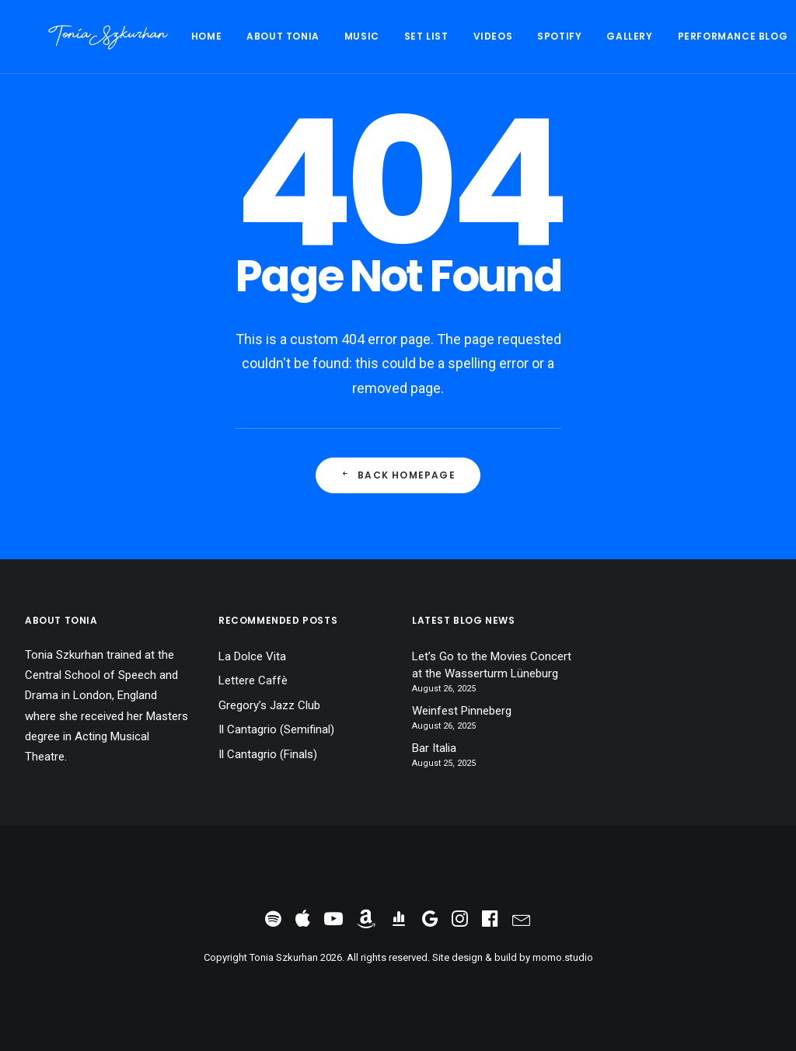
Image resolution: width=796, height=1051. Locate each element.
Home (160, 36)
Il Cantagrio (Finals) (267, 754)
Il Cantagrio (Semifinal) (276, 729)
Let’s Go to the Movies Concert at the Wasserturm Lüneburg (491, 665)
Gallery (583, 36)
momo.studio (562, 957)
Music (315, 36)
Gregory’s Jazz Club (269, 705)
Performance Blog (686, 36)
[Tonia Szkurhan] (85, 36)
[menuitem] (165, 36)
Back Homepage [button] (398, 475)
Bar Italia (434, 748)
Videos (446, 36)
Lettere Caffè (253, 680)
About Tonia (236, 36)
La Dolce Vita (252, 656)
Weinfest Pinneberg (461, 711)
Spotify (513, 36)
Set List (380, 36)
